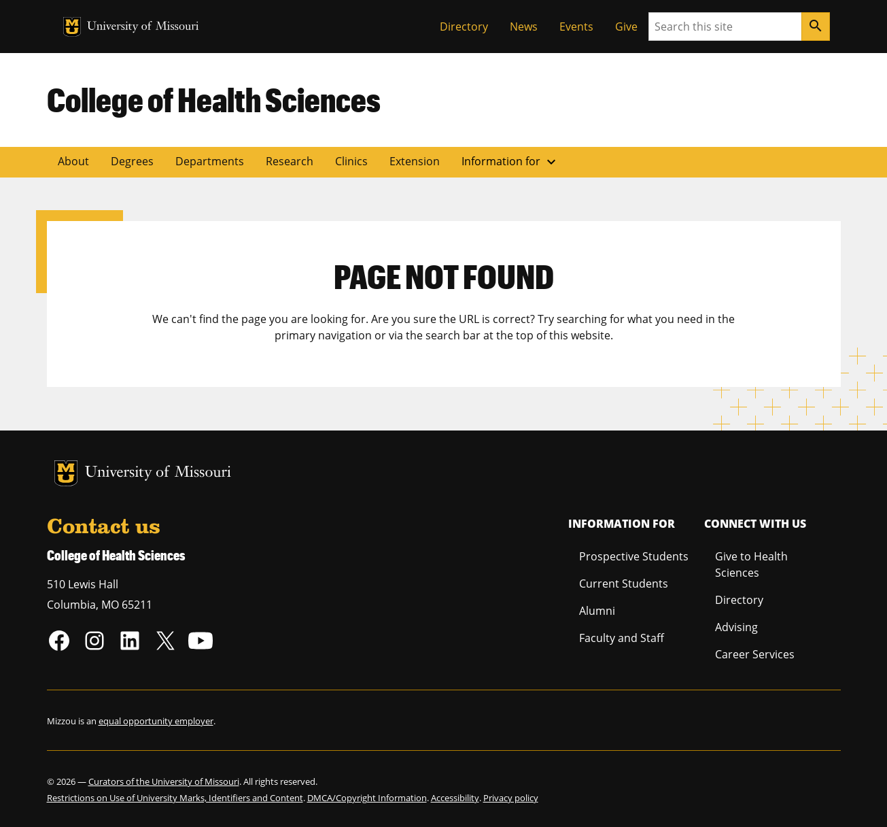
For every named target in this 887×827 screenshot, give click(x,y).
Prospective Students (634, 556)
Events (576, 26)
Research (289, 161)
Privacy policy (510, 798)
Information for (510, 162)
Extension (414, 161)
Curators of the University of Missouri (163, 781)
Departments (209, 161)
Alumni (597, 610)
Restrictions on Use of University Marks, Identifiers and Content (175, 798)
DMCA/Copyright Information (367, 798)
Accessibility (455, 798)
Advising (736, 627)
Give (626, 26)
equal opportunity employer (156, 721)
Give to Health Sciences (751, 564)
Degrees (132, 161)
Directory (464, 26)
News (524, 26)
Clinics (351, 161)
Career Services (755, 654)
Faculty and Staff (621, 637)
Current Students (623, 583)
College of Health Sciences (214, 99)
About (73, 161)
